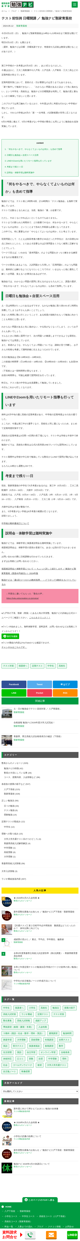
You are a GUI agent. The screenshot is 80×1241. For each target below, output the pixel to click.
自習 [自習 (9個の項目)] (41, 1059)
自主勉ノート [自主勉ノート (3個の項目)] (9, 1071)
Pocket (39, 693)
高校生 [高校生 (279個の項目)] (44, 1008)
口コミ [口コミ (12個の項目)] (20, 1059)
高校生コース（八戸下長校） (53, 1216)
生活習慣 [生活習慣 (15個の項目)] (7, 1052)
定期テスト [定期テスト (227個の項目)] (42, 1014)
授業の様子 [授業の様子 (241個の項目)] (69, 1008)
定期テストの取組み (11, 821)
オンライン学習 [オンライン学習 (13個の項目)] (48, 1052)
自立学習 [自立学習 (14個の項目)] (31, 1052)
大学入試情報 (8, 871)
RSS (65, 693)
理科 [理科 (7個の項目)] (64, 1059)
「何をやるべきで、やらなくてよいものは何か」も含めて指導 (33, 149)
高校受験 (8, 852)
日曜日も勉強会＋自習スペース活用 (21, 155)
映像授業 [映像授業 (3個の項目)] (25, 1071)
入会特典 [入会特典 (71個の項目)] (42, 1027)
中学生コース (28, 1216)
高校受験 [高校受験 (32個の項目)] (35, 1040)
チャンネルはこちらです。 (14, 647)
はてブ (65, 684)
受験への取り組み (10, 834)
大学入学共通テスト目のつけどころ (21, 839)
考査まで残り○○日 (14, 167)
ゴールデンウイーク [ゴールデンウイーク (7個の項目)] (22, 1065)
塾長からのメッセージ (12, 763)
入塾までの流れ (25, 1227)
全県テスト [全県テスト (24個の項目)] (64, 1040)
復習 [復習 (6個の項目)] (39, 1065)
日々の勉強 (9, 806)
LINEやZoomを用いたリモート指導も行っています (28, 161)
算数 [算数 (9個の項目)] (31, 1059)
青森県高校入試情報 (11, 863)
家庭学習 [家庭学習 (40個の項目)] (7, 1040)
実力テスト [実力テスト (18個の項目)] (18, 1046)
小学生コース (11, 1216)
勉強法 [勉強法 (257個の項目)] (56, 1008)
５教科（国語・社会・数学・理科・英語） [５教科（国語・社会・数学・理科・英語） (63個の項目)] (23, 1033)
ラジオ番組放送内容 (11, 879)
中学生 (51, 666)
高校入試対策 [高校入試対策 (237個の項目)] (9, 1014)
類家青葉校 (25, 11)
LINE (14, 693)
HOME (8, 1207)
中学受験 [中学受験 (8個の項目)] (52, 1059)
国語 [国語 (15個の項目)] (19, 1052)
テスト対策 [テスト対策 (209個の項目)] (58, 1014)
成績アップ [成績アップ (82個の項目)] (40, 1020)
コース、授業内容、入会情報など (20, 777)
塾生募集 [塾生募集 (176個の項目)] (7, 1020)
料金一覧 (9, 1227)
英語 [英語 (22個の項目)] (5, 1046)
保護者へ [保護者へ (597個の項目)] (19, 1008)
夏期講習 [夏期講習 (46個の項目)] (53, 1033)
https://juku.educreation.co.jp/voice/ (22, 598)
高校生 (62, 666)
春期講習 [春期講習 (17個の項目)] (49, 1046)
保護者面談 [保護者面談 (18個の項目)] (34, 1046)
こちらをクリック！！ (39, 618)
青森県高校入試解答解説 (15, 843)
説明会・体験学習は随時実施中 (19, 172)
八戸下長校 (9, 789)
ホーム (4, 11)
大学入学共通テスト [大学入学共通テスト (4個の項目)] (56, 1065)
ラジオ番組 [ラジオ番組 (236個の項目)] (26, 1014)
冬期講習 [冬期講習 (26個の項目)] (49, 1040)
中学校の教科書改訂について (15, 523)
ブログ (14, 11)
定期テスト (37, 666)
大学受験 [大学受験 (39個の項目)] (21, 1040)
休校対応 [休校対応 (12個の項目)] (7, 1059)
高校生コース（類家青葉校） (18, 1221)
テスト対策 (8, 666)
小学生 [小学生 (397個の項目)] (32, 1008)
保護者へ (23, 666)
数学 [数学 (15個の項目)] (61, 1046)
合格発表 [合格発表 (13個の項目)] (65, 1052)
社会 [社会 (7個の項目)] (5, 1065)
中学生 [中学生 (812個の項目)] (6, 1008)
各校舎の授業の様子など (13, 784)
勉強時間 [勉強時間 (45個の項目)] (67, 1033)
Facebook (14, 684)
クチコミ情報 (54, 1227)
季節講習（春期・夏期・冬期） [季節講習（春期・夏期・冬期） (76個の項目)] (18, 1027)
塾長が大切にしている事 (15, 773)
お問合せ (69, 1227)
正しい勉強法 (8, 800)
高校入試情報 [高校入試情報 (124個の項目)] (23, 1020)
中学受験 (8, 848)
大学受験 (8, 857)
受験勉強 (8, 815)
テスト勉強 (9, 810)
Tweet (40, 684)
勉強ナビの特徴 (11, 768)
